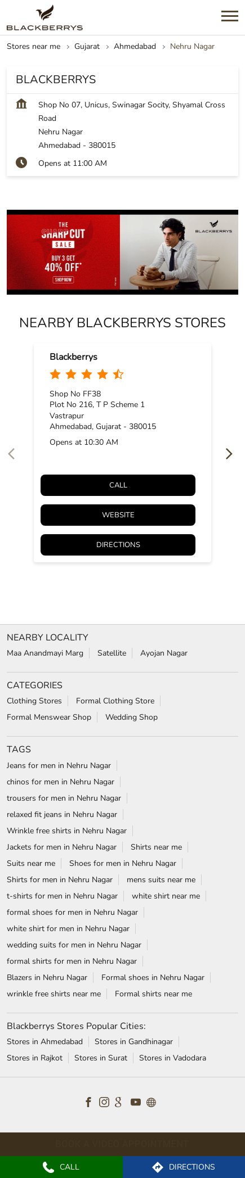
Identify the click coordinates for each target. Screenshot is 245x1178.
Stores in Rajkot (35, 1058)
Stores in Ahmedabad (45, 1041)
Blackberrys (73, 357)
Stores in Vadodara (172, 1058)
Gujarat (87, 46)
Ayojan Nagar (164, 653)
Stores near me (33, 46)
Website (118, 515)
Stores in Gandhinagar (134, 1041)
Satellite (111, 653)
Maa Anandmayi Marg (45, 653)
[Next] (231, 454)
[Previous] (13, 454)
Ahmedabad (135, 46)
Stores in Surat (100, 1058)
